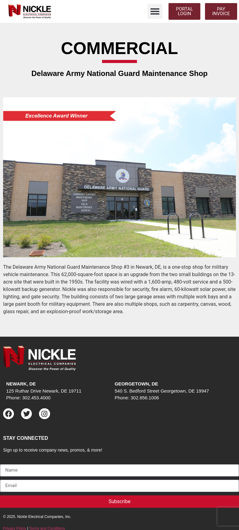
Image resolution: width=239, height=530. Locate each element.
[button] (154, 11)
